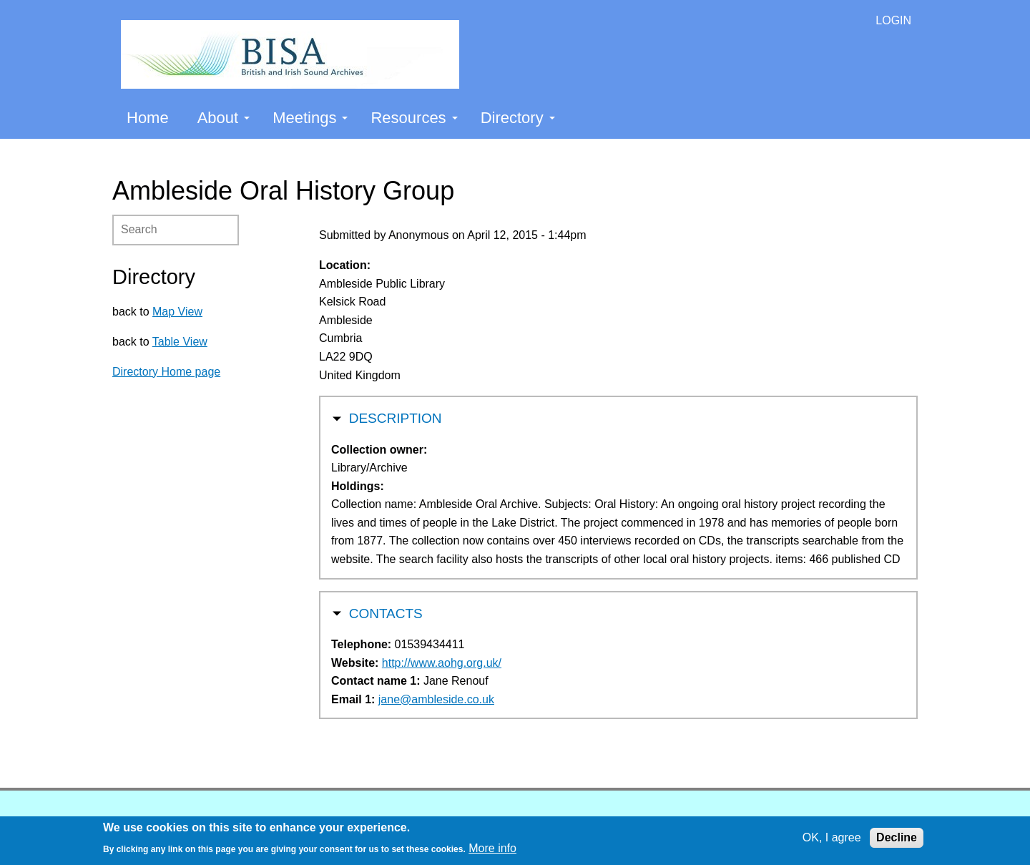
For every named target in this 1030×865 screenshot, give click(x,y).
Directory (518, 118)
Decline (896, 837)
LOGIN (893, 20)
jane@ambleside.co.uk (436, 699)
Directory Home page (166, 372)
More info (492, 848)
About (223, 118)
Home (148, 118)
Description (395, 417)
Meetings (310, 118)
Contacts (386, 612)
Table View (179, 342)
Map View (177, 312)
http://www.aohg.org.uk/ (441, 663)
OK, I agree (832, 837)
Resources (414, 118)
